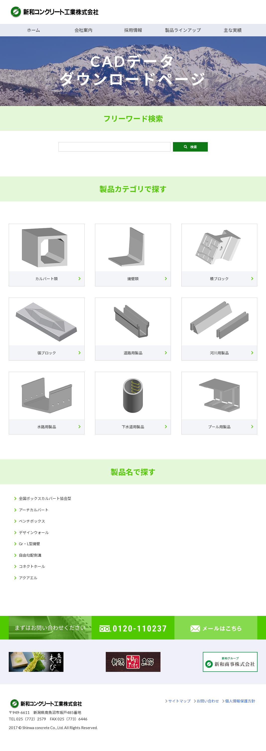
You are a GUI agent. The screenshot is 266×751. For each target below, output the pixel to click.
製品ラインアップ (183, 30)
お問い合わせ (208, 701)
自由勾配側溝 (30, 555)
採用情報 (133, 30)
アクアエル (28, 578)
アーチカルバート (34, 510)
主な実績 (233, 30)
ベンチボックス (32, 521)
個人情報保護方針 (240, 701)
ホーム (33, 30)
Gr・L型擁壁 (29, 543)
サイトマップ (179, 701)
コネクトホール (32, 566)
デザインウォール (34, 532)
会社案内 (83, 30)
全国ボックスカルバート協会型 (45, 498)
